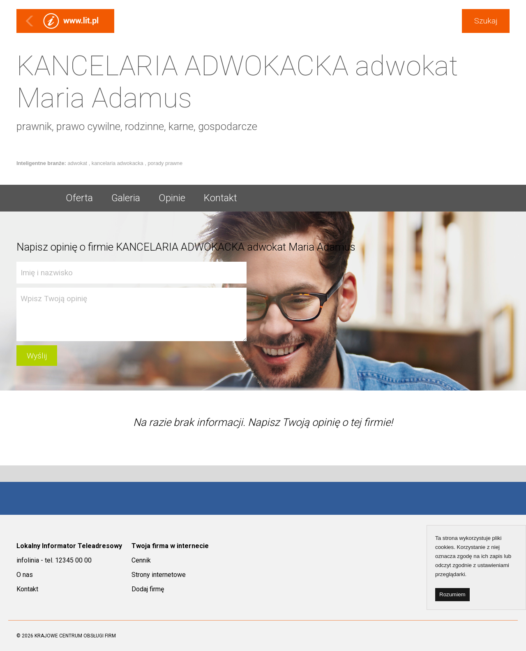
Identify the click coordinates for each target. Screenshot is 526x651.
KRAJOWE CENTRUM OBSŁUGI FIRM (75, 636)
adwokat (77, 163)
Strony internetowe (159, 575)
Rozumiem (452, 594)
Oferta (79, 198)
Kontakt (220, 198)
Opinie (172, 198)
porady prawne (165, 163)
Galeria (125, 198)
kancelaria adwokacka (118, 163)
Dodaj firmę (148, 589)
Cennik (141, 560)
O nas (24, 575)
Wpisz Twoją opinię (131, 314)
